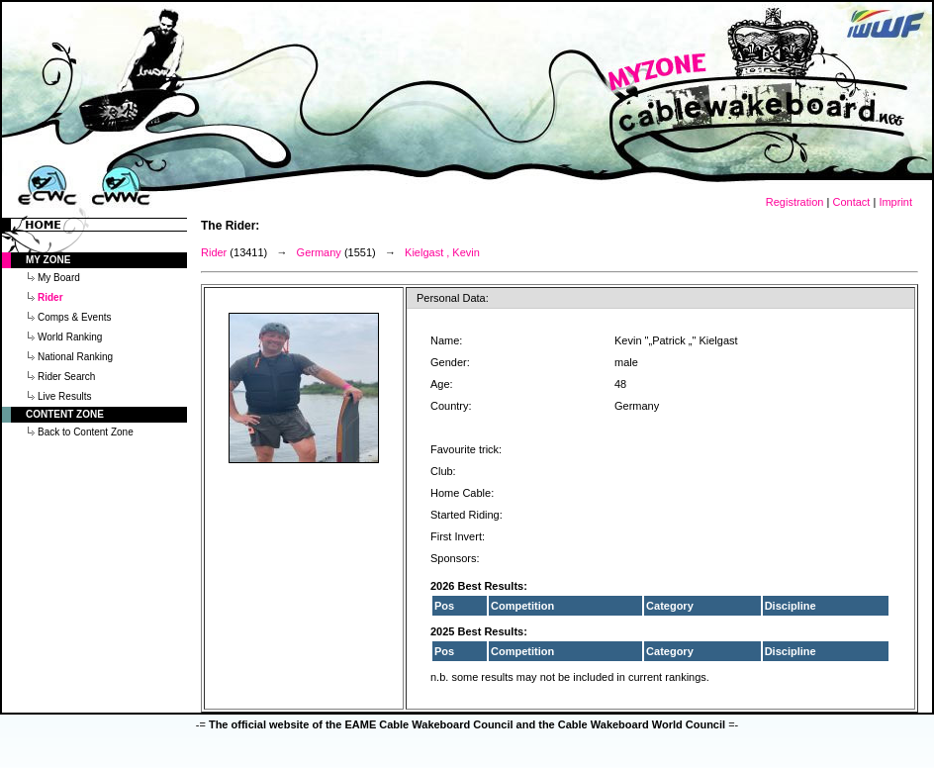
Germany (319, 252)
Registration (795, 202)
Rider (214, 252)
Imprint (895, 202)
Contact (851, 202)
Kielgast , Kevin (442, 252)
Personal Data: (453, 298)
